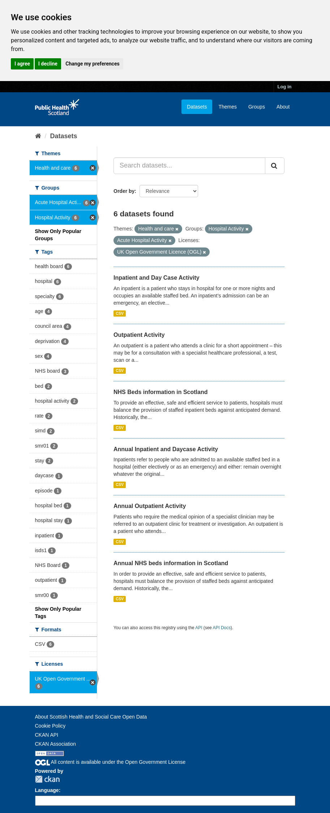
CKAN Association (55, 744)
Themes (227, 107)
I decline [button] (47, 64)
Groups (256, 107)
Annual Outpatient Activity (149, 506)
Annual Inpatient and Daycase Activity (165, 449)
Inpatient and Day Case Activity (156, 278)
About (283, 107)
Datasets (197, 107)
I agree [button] (22, 64)
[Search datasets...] (189, 165)
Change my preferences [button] (92, 64)
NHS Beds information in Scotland (160, 392)
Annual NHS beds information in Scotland (170, 563)
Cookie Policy (50, 726)
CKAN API (47, 735)
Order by (123, 191)
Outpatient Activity (139, 335)
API (198, 627)
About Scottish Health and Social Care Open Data (91, 717)
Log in (285, 86)
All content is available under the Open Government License (110, 762)
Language (47, 790)
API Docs (222, 627)
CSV (120, 313)
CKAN (47, 779)
